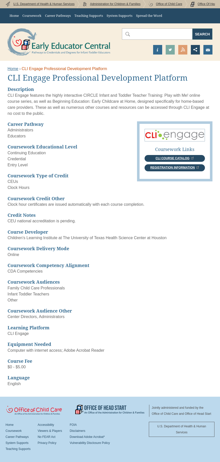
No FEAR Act (47, 437)
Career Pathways (58, 16)
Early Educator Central (59, 42)
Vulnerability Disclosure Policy (90, 443)
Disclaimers (77, 431)
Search (202, 34)
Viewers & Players (50, 431)
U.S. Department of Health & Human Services (43, 4)
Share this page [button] (195, 50)
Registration (174, 167)
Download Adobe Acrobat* (87, 437)
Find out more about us (157, 50)
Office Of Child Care (40, 411)
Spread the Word (149, 16)
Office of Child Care (169, 4)
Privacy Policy (47, 443)
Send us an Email (207, 50)
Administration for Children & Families (115, 4)
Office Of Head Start (110, 409)
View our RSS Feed (182, 50)
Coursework (31, 16)
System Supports (120, 16)
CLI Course (175, 158)
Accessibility (46, 425)
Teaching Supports (88, 16)
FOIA (73, 425)
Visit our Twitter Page (170, 50)
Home (14, 16)
